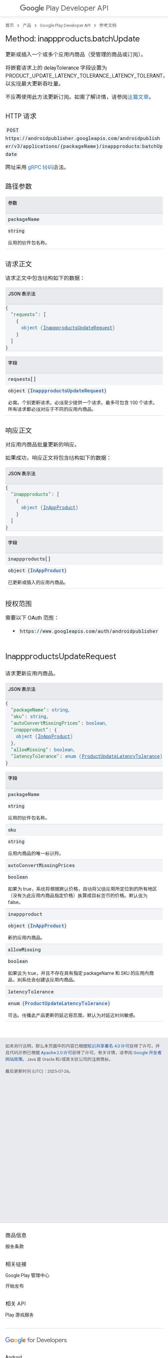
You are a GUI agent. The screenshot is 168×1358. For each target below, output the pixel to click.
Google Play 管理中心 (27, 1275)
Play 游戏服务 (19, 1315)
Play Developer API (64, 8)
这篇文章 (138, 97)
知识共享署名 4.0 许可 (108, 1046)
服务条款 (14, 1246)
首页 (9, 25)
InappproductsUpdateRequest (77, 327)
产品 (27, 25)
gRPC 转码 (40, 167)
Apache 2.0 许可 (56, 1052)
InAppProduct (59, 507)
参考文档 (108, 25)
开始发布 (14, 1286)
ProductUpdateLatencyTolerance (121, 756)
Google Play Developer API (65, 25)
